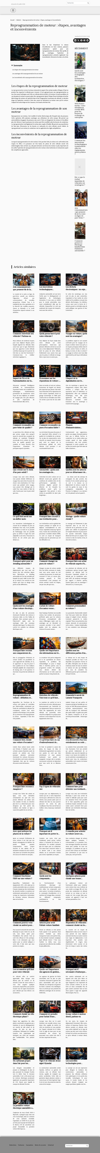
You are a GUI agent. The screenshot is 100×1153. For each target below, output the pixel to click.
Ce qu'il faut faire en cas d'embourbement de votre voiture (49, 742)
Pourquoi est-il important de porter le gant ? (48, 833)
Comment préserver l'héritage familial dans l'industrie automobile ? (80, 246)
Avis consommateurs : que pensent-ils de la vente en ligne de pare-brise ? (81, 213)
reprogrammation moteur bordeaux (23, 90)
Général (18, 20)
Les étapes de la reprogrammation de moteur (25, 70)
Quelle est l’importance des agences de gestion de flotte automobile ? (49, 972)
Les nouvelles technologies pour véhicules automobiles (75, 1063)
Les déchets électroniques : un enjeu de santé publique (76, 289)
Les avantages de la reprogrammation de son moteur (27, 74)
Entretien (12, 1145)
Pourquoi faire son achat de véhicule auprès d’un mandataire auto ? (76, 563)
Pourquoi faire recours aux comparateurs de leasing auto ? (22, 653)
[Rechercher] (78, 3)
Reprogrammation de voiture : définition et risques (22, 697)
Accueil (12, 20)
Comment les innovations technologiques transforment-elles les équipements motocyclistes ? (81, 147)
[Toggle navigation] (13, 10)
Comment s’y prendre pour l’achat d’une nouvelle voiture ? (48, 1016)
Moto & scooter (40, 1145)
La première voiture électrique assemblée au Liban (23, 1108)
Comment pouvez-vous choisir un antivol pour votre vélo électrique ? (22, 925)
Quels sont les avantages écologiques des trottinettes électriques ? (80, 76)
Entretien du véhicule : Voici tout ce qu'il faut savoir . (49, 697)
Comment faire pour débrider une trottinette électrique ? (76, 789)
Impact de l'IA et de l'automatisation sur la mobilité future (22, 381)
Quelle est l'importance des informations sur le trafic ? (49, 653)
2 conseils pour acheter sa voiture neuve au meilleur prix (75, 833)
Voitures (21, 1145)
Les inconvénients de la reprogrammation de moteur (27, 77)
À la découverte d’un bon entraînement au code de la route (76, 742)
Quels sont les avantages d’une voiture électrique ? (23, 608)
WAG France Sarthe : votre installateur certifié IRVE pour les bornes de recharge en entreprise (80, 110)
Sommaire (18, 65)
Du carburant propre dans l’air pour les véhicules (21, 1063)
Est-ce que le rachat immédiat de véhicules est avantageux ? (80, 181)
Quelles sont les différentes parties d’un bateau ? (75, 653)
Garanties (29, 1145)
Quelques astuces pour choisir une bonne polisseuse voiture (75, 878)
